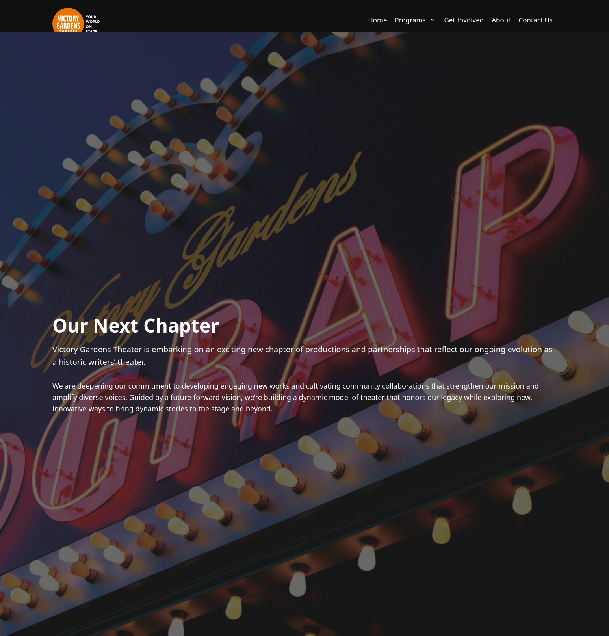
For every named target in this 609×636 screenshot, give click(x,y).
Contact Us (536, 19)
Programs (417, 20)
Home (377, 19)
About (501, 19)
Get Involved (464, 19)
